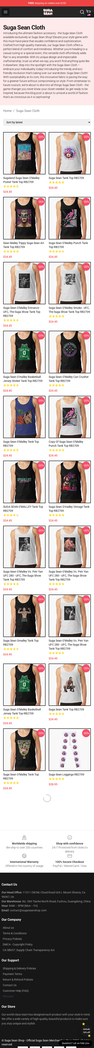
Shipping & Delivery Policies (19, 968)
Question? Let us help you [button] (75, 1043)
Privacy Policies (12, 938)
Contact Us (9, 985)
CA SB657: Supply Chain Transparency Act (29, 950)
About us (8, 927)
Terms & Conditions (15, 933)
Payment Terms (12, 974)
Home (7, 111)
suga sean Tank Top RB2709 (66, 178)
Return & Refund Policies (18, 979)
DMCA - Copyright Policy (18, 944)
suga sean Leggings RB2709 (66, 774)
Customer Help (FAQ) (16, 990)
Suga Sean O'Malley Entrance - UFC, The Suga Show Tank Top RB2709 (21, 311)
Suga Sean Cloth (28, 111)
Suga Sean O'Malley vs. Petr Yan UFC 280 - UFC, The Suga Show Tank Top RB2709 (23, 575)
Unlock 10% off (86, 1030)
